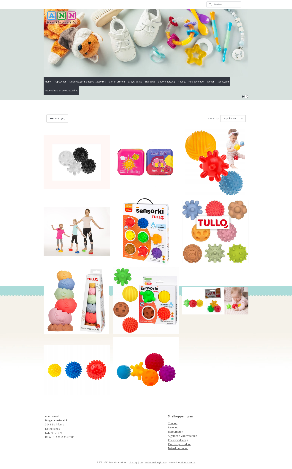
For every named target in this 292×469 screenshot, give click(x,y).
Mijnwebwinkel (188, 462)
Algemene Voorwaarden (182, 436)
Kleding (181, 81)
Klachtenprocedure (179, 444)
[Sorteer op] (233, 118)
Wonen (211, 81)
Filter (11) (57, 118)
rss (141, 462)
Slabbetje (150, 81)
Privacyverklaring (178, 440)
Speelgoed (223, 81)
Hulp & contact (196, 81)
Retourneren (175, 431)
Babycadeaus (135, 81)
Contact (172, 423)
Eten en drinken (117, 81)
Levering (173, 427)
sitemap (133, 462)
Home (48, 81)
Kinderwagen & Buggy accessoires (87, 81)
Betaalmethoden (178, 448)
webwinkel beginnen (155, 462)
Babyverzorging (166, 81)
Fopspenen (60, 81)
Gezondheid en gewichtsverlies (61, 90)
